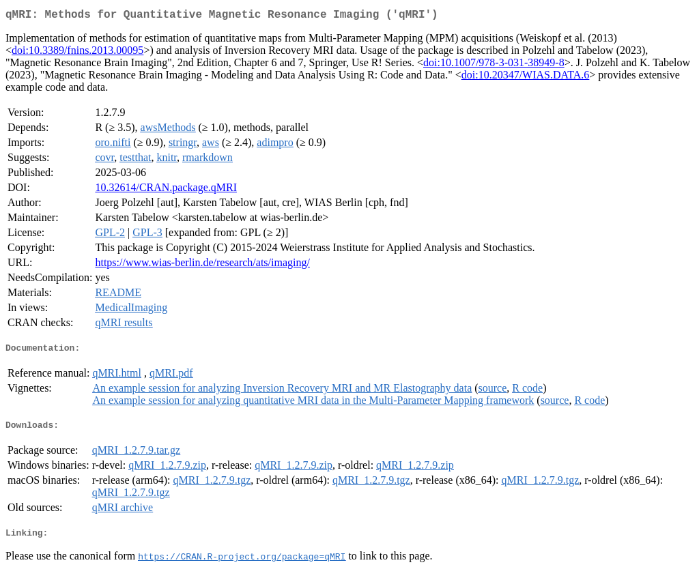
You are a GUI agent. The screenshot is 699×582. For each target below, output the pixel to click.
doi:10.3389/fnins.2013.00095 (77, 53)
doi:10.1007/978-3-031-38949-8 (494, 65)
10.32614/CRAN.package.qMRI (166, 190)
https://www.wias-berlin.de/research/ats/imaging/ (202, 265)
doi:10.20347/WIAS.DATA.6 (525, 77)
